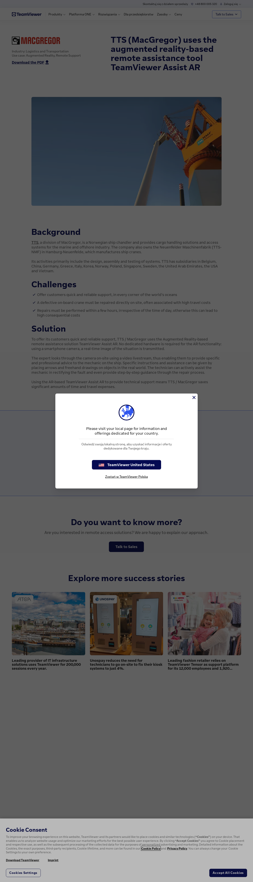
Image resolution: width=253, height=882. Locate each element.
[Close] (194, 397)
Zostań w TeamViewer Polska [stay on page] (126, 476)
